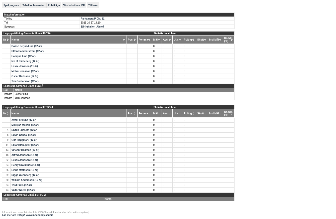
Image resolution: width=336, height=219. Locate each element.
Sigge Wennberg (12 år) (26, 175)
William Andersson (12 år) (27, 180)
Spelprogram (11, 5)
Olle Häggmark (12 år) (24, 140)
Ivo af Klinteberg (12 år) (25, 61)
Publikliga (54, 5)
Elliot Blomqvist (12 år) (25, 145)
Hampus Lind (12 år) (24, 56)
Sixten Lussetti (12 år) (25, 130)
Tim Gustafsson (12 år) (25, 81)
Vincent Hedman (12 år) (25, 150)
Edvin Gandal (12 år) (24, 135)
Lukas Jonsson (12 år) (25, 160)
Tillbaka (92, 5)
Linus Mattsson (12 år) (25, 170)
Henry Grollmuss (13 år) (26, 165)
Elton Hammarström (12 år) (28, 51)
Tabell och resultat (34, 5)
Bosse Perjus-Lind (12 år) (27, 46)
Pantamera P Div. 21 (92, 18)
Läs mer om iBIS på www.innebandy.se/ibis (27, 215)
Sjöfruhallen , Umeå (92, 26)
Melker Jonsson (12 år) (25, 71)
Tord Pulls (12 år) (22, 185)
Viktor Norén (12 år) (23, 190)
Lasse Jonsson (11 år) (25, 66)
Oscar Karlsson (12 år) (25, 76)
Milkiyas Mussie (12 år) (25, 125)
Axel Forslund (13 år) (24, 120)
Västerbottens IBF (74, 5)
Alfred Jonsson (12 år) (25, 155)
